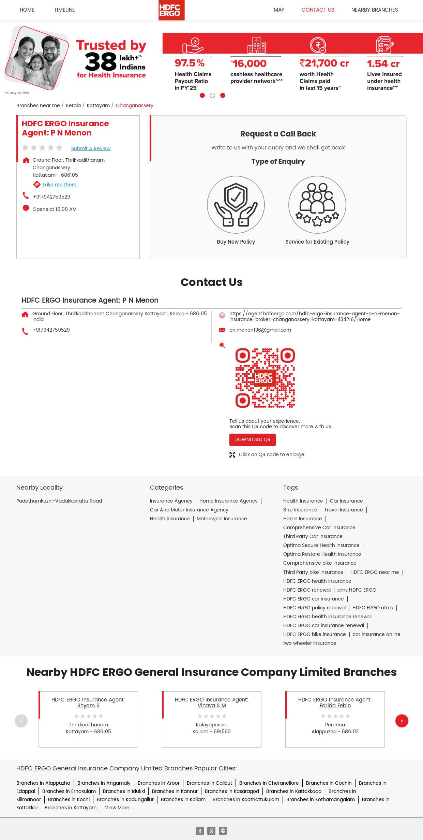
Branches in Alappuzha (43, 783)
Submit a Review (90, 149)
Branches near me (38, 105)
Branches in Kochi (69, 799)
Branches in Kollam (183, 799)
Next (401, 720)
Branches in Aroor (159, 783)
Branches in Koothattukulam (246, 799)
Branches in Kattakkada (293, 791)
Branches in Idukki (124, 791)
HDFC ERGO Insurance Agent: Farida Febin (335, 703)
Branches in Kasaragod (232, 791)
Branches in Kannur (175, 791)
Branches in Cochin (329, 783)
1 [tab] (201, 94)
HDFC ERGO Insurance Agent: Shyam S (88, 703)
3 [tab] (222, 94)
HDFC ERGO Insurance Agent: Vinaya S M (211, 703)
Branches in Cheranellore (269, 783)
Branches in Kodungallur (125, 799)
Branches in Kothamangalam (320, 799)
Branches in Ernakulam (69, 791)
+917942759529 (51, 197)
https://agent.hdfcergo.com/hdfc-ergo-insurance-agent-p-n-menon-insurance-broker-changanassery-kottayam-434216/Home (314, 316)
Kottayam (98, 105)
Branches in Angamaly (104, 783)
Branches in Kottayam (70, 808)
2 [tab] (211, 94)
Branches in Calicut (209, 783)
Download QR (253, 440)
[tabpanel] (211, 59)
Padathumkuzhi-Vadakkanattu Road (59, 501)
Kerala (73, 105)
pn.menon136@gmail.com (260, 330)
